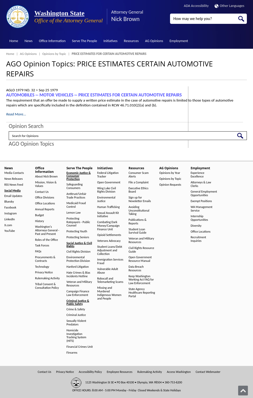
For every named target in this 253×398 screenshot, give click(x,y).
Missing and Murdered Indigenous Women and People (109, 293)
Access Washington (179, 372)
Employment (179, 41)
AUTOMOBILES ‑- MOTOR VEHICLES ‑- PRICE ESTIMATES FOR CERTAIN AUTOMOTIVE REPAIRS (94, 95)
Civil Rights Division (79, 251)
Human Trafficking (108, 207)
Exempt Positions (201, 201)
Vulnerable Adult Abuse (107, 270)
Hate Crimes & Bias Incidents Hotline (78, 274)
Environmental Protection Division (78, 259)
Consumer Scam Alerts (139, 174)
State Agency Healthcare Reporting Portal (142, 292)
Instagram (10, 213)
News (29, 41)
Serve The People (84, 41)
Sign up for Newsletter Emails (140, 199)
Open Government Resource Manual (140, 259)
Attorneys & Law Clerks (201, 184)
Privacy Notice (44, 272)
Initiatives (110, 41)
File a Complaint (139, 182)
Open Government (109, 182)
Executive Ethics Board (138, 190)
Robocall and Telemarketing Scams (110, 280)
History (39, 221)
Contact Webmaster (208, 372)
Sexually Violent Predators (76, 322)
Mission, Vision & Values (46, 184)
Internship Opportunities (199, 218)
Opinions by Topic (54, 54)
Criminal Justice (76, 315)
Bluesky (9, 201)
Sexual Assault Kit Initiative (108, 214)
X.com (8, 225)
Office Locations (45, 203)
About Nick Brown (46, 176)
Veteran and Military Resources (79, 283)
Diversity (196, 225)
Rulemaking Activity (47, 278)
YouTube (9, 231)
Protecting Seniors (78, 237)
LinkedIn (9, 219)
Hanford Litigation (78, 266)
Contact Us (42, 192)
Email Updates (13, 196)
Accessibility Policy (90, 372)
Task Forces (42, 245)
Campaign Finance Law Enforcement (78, 293)
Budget (39, 215)
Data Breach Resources (136, 268)
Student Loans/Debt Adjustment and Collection (109, 250)
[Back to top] (243, 390)
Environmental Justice (106, 199)
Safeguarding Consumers (75, 186)
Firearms (72, 352)
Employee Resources (119, 372)
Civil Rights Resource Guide (141, 249)
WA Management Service (202, 208)
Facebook (10, 207)
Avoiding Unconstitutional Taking (139, 210)
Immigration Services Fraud (110, 261)
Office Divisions (44, 197)
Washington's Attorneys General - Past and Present (47, 230)
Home (13, 41)
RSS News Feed (13, 184)
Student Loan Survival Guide (137, 231)
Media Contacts (14, 173)
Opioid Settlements (109, 235)
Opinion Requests (170, 184)
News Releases (13, 179)
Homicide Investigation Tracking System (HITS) (76, 336)
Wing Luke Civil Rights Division (106, 190)
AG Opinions (154, 41)
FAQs (38, 251)
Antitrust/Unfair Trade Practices (77, 195)
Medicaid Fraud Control (76, 205)
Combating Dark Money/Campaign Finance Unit (108, 226)
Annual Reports (44, 209)
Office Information (52, 41)
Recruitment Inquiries (198, 239)
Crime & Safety (76, 309)
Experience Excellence (198, 174)
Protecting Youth (77, 231)
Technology (42, 266)
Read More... (16, 114)
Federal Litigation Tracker (108, 174)
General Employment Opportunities (204, 193)
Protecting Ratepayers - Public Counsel (78, 222)
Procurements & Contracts (45, 259)
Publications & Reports (137, 221)
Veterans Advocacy (109, 241)
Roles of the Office (46, 240)
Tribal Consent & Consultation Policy (47, 286)
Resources (131, 41)
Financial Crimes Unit (80, 347)
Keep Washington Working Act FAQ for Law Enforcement (141, 280)
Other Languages (229, 6)
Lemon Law (74, 212)
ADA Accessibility (196, 6)
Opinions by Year (169, 173)
